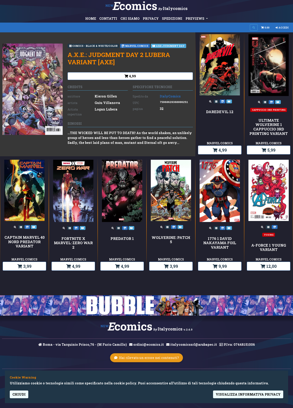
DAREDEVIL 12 (219, 112)
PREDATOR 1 (122, 238)
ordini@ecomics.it (146, 344)
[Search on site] (254, 27)
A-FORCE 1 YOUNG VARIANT (268, 247)
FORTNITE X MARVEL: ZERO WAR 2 (73, 243)
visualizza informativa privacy (248, 394)
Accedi (282, 27)
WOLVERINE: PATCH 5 (171, 239)
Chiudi (19, 394)
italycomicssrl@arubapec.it (191, 344)
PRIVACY (151, 18)
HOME (90, 18)
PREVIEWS (195, 18)
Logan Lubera (106, 109)
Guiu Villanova (107, 103)
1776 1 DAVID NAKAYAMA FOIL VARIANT (219, 243)
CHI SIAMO (130, 18)
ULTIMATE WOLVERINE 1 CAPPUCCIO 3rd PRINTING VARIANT (268, 127)
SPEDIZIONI (172, 18)
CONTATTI (108, 18)
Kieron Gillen (106, 96)
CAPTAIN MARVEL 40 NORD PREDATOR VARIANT (24, 241)
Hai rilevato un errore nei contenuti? (146, 357)
